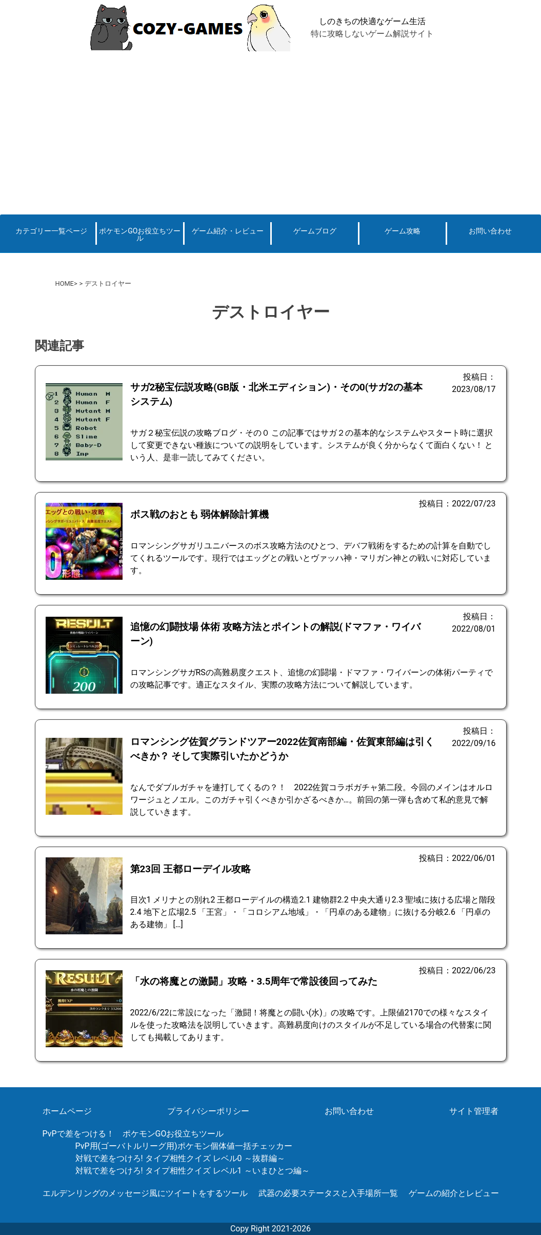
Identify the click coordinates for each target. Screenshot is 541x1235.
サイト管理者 (473, 1111)
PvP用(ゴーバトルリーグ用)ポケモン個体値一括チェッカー (183, 1146)
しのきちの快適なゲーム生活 (372, 21)
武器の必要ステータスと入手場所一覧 (328, 1193)
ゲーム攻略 (402, 231)
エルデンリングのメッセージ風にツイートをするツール (145, 1193)
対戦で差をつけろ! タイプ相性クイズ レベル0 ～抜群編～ (180, 1158)
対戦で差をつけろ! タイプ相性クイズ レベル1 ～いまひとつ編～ (192, 1170)
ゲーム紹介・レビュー (228, 231)
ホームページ (67, 1111)
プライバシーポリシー (208, 1111)
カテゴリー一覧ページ (51, 231)
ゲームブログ (314, 231)
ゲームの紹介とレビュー (454, 1193)
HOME (64, 283)
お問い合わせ (490, 231)
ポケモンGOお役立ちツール (140, 234)
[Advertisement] (270, 132)
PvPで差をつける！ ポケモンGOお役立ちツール (133, 1134)
